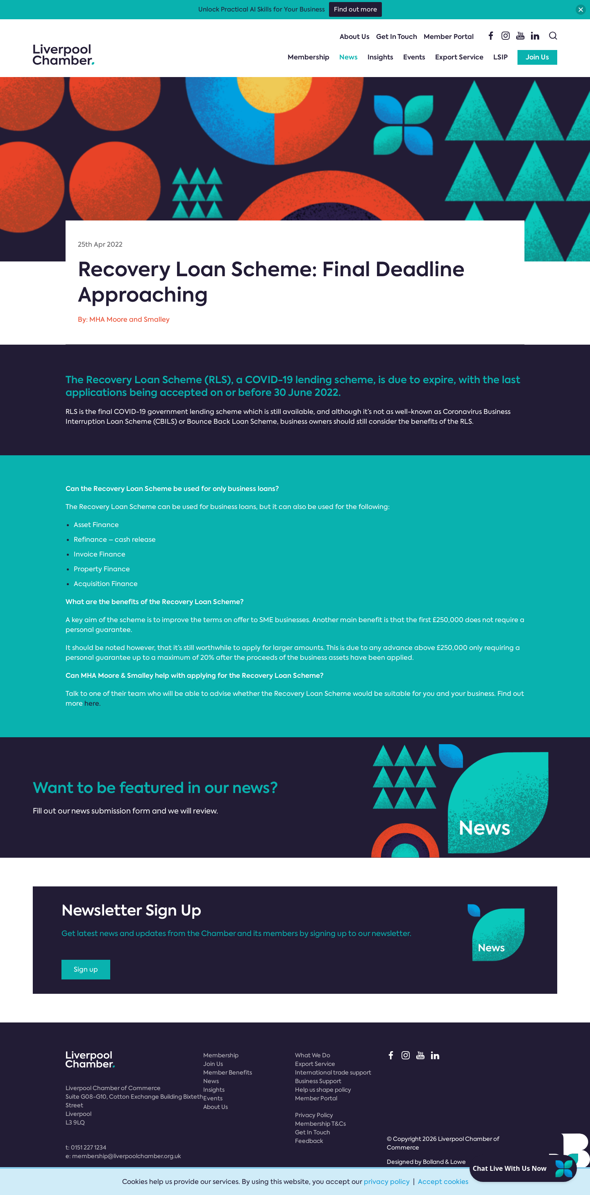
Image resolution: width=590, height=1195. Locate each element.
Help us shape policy (323, 1089)
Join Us (537, 57)
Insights (380, 57)
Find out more (355, 9)
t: (86, 1147)
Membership (308, 57)
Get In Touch (396, 36)
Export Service (459, 57)
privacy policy (387, 1181)
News (348, 57)
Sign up (86, 969)
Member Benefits (227, 1072)
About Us (355, 36)
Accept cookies (443, 1181)
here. (92, 703)
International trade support (333, 1072)
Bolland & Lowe (444, 1161)
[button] (581, 10)
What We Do (312, 1055)
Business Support (318, 1081)
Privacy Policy (314, 1115)
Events (414, 57)
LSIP (500, 57)
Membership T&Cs (320, 1123)
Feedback (309, 1141)
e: (123, 1156)
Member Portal (449, 36)
